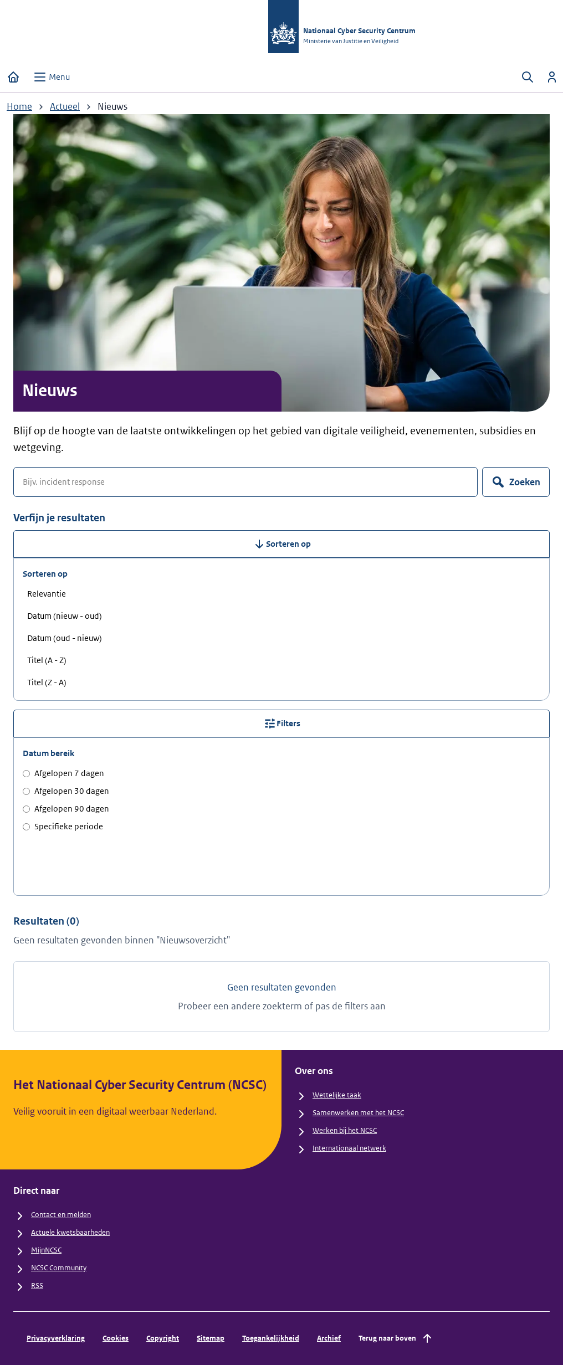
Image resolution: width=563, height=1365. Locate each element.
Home (19, 106)
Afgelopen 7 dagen (63, 773)
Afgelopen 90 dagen (66, 808)
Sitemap (210, 1338)
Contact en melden (61, 1214)
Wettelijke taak (337, 1095)
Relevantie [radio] (46, 593)
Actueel (65, 106)
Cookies (116, 1338)
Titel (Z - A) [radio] (46, 682)
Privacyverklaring (56, 1338)
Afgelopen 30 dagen (66, 791)
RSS (37, 1285)
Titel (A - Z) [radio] (46, 660)
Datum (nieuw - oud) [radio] (64, 615)
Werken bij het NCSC (345, 1130)
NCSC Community (58, 1267)
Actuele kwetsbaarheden (70, 1232)
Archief (329, 1338)
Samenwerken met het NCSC (358, 1112)
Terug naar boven (396, 1338)
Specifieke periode (63, 826)
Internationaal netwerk (349, 1148)
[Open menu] (51, 77)
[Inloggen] (552, 77)
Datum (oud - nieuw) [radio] (64, 638)
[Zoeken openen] (527, 77)
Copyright (162, 1338)
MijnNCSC (46, 1250)
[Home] (13, 77)
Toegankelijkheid (270, 1338)
